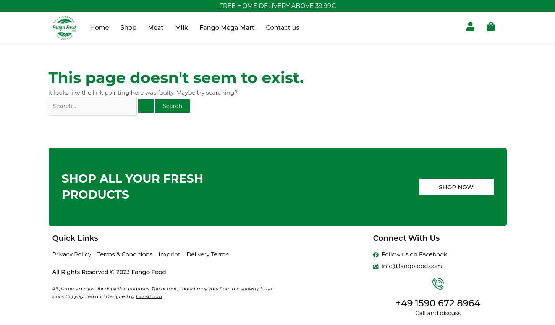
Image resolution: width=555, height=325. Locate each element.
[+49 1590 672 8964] (438, 284)
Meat (155, 27)
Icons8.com (149, 296)
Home (99, 27)
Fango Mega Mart (226, 27)
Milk (181, 27)
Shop (128, 27)
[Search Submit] (146, 106)
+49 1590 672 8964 (438, 303)
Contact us (282, 27)
